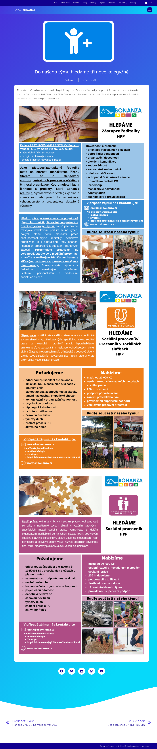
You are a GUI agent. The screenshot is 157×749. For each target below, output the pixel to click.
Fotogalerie (111, 3)
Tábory (84, 3)
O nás (55, 3)
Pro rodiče (76, 3)
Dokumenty (122, 3)
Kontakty (133, 3)
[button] (149, 9)
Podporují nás (64, 3)
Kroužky (93, 3)
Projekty (101, 3)
